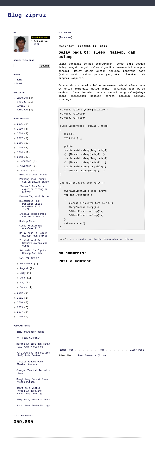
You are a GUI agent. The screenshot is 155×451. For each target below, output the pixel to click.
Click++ (35, 44)
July (23, 273)
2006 (20, 316)
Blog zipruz (27, 15)
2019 (20, 129)
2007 (20, 312)
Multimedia (95, 233)
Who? (19, 83)
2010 (20, 302)
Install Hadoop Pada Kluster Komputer (32, 215)
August (25, 268)
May (23, 282)
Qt (121, 233)
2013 (20, 157)
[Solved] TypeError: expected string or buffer (33, 189)
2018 (20, 133)
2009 (20, 307)
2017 (20, 138)
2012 (20, 293)
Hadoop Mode (27, 221)
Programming (111, 233)
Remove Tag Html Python (34, 196)
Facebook (65, 37)
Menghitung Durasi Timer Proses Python (32, 381)
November (26, 166)
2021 (20, 124)
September (27, 263)
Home (102, 344)
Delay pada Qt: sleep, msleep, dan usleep (34, 234)
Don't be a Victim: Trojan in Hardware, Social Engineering (29, 391)
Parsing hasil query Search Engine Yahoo (34, 180)
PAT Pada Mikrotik (28, 338)
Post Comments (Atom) (92, 349)
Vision (129, 233)
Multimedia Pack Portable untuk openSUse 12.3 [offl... (30, 205)
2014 (20, 152)
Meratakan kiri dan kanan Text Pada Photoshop (33, 345)
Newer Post (66, 344)
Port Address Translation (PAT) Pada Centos (33, 354)
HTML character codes (33, 174)
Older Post (137, 344)
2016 (20, 143)
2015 (20, 147)
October (25, 170)
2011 (20, 298)
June (23, 278)
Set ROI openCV (29, 258)
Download (22, 109)
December (26, 161)
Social (20, 106)
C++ (72, 233)
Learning (81, 233)
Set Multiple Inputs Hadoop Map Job (32, 252)
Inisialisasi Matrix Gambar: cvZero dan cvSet (33, 243)
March (24, 287)
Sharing (21, 102)
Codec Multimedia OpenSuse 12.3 (30, 227)
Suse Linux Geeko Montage (33, 405)
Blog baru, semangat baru (33, 399)
